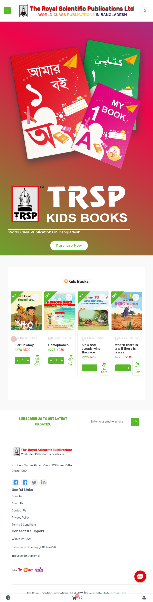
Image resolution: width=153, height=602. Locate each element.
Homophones (58, 345)
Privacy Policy (21, 517)
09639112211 (22, 539)
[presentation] (14, 339)
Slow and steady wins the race (91, 348)
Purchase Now (69, 245)
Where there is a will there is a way (126, 348)
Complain (18, 496)
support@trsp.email (26, 556)
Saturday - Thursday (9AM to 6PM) (34, 547)
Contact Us (19, 510)
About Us (17, 503)
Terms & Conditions (24, 524)
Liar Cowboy (24, 345)
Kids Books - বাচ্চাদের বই (26, 339)
